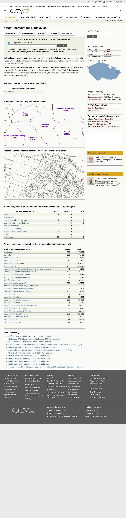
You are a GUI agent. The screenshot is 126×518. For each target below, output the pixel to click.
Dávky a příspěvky (31, 390)
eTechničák (98, 383)
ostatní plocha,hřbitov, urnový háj (17, 308)
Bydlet (118, 2)
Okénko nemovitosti (96, 153)
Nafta (62, 395)
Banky (27, 375)
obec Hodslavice (95, 47)
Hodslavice (8, 91)
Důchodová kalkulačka (11, 381)
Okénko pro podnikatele (98, 174)
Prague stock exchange (97, 397)
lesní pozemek (10, 266)
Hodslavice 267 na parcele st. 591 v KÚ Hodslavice (28, 364)
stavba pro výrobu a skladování (16, 223)
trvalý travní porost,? (12, 260)
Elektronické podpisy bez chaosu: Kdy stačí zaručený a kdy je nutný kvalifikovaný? (107, 183)
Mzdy (60, 384)
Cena (96, 378)
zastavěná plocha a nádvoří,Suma (17, 291)
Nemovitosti (13, 21)
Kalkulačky (71, 17)
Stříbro (63, 392)
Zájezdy (101, 2)
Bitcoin (53, 6)
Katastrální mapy (67, 33)
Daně (41, 17)
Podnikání (71, 375)
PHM (53, 395)
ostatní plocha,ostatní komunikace (17, 300)
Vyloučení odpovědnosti (56, 410)
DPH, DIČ (59, 17)
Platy (39, 387)
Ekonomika (100, 17)
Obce (94, 126)
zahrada (7, 255)
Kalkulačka (80, 6)
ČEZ (53, 378)
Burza (49, 378)
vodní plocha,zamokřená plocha (17, 277)
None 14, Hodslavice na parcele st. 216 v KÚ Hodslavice (31, 353)
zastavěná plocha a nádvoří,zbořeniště (19, 289)
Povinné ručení (8, 397)
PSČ (79, 378)
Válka (98, 6)
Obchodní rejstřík (93, 2)
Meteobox (112, 2)
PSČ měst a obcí (94, 94)
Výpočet (15, 375)
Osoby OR (109, 119)
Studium (123, 2)
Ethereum (64, 386)
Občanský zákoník (74, 389)
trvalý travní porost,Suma (14, 263)
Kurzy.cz (6, 21)
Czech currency (95, 395)
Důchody (28, 399)
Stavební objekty (28, 33)
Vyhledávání (52, 33)
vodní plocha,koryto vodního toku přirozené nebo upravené (27, 269)
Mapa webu (98, 389)
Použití (89, 416)
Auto (91, 378)
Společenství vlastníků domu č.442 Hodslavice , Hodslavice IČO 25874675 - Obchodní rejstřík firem (46, 345)
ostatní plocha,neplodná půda (16, 317)
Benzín (58, 395)
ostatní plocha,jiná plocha (14, 314)
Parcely (41, 33)
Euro (34, 381)
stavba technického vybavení (15, 231)
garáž (6, 234)
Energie (72, 6)
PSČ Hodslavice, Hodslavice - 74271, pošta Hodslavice (30, 336)
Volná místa (34, 384)
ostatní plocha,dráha (12, 294)
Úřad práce (28, 387)
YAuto (106, 2)
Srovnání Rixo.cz (94, 110)
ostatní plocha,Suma (12, 322)
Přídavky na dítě (9, 384)
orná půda (8, 252)
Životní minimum (9, 392)
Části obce (105, 126)
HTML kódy (102, 416)
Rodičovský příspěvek (11, 389)
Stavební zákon (73, 395)
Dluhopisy (50, 381)
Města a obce (86, 17)
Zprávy (11, 6)
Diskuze (104, 6)
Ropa (48, 395)
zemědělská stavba (12, 226)
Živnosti (101, 119)
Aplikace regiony (95, 92)
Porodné (37, 393)
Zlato (48, 6)
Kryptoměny (50, 386)
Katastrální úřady (73, 384)
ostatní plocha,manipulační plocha (17, 311)
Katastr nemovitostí (95, 97)
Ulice (98, 126)
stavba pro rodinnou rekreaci (15, 220)
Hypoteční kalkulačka (10, 395)
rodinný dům (9, 217)
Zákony (87, 6)
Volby (91, 389)
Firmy (96, 119)
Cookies (61, 407)
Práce (94, 6)
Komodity (42, 6)
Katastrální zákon (94, 99)
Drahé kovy (51, 390)
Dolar (38, 381)
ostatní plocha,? (10, 319)
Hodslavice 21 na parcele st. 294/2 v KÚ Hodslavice (29, 358)
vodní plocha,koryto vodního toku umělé (20, 272)
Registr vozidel (94, 381)
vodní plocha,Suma (12, 280)
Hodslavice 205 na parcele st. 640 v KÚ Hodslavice (28, 361)
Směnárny (28, 381)
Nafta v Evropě (51, 397)
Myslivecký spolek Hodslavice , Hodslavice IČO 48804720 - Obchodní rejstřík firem (41, 350)
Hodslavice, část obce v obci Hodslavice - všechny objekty (31, 347)
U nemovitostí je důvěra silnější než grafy (108, 161)
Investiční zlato (55, 392)
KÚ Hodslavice (44, 21)
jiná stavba (8, 237)
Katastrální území (11, 33)
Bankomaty (35, 375)
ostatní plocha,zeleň (12, 303)
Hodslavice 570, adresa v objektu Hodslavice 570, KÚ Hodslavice (34, 339)
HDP (56, 384)
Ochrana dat (52, 407)
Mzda (35, 387)
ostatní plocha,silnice (12, 297)
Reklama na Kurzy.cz (94, 407)
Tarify (67, 6)
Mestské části (114, 126)
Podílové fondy (58, 381)
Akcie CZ (18, 6)
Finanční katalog (95, 386)
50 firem (107, 52)
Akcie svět (25, 6)
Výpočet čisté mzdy (10, 378)
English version (95, 392)
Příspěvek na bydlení (10, 386)
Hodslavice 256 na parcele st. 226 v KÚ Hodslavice (28, 356)
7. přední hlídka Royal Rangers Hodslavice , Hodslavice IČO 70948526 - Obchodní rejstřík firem (46, 367)
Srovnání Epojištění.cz (96, 108)
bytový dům (8, 214)
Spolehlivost (102, 378)
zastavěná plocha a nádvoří (15, 283)
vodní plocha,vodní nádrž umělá (17, 274)
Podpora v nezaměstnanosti (34, 396)
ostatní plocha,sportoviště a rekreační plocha (22, 305)
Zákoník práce (73, 392)
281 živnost (108, 54)
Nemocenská (29, 393)
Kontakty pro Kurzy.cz (94, 413)
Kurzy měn (34, 6)
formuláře (76, 397)
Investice (50, 375)
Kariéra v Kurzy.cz (93, 410)
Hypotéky (60, 6)
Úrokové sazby (30, 378)
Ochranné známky (116, 17)
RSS (95, 416)
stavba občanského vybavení (15, 229)
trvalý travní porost (11, 258)
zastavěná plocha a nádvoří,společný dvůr (21, 286)
